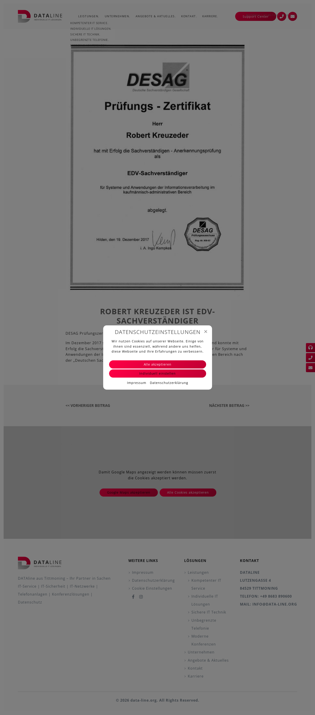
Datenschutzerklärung (169, 382)
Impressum (136, 382)
